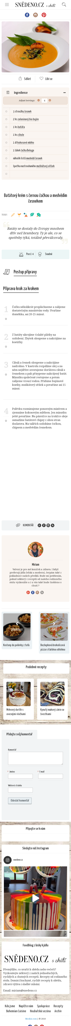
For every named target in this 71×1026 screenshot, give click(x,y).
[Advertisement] (35, 479)
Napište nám (26, 1006)
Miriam (35, 564)
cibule (21, 135)
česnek (27, 111)
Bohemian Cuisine (16, 1011)
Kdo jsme (10, 1006)
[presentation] (28, 812)
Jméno (11, 772)
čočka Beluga (27, 150)
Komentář (28, 525)
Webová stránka (15, 785)
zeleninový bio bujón (28, 119)
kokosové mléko (25, 142)
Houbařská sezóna (40, 1011)
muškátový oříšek (45, 166)
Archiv (58, 1011)
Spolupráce (43, 1006)
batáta (21, 127)
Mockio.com (31, 1018)
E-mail (41, 772)
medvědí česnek (34, 158)
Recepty (58, 1006)
